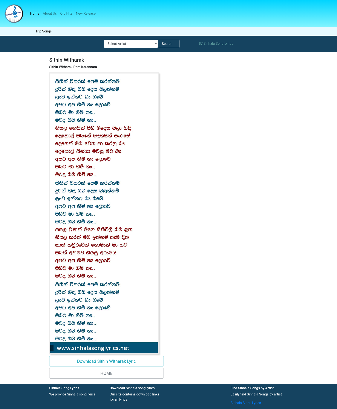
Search (167, 44)
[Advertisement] (230, 103)
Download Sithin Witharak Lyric (106, 361)
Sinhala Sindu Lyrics (246, 403)
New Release (86, 13)
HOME (106, 373)
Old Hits (66, 13)
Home (35, 13)
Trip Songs (43, 31)
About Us (50, 13)
